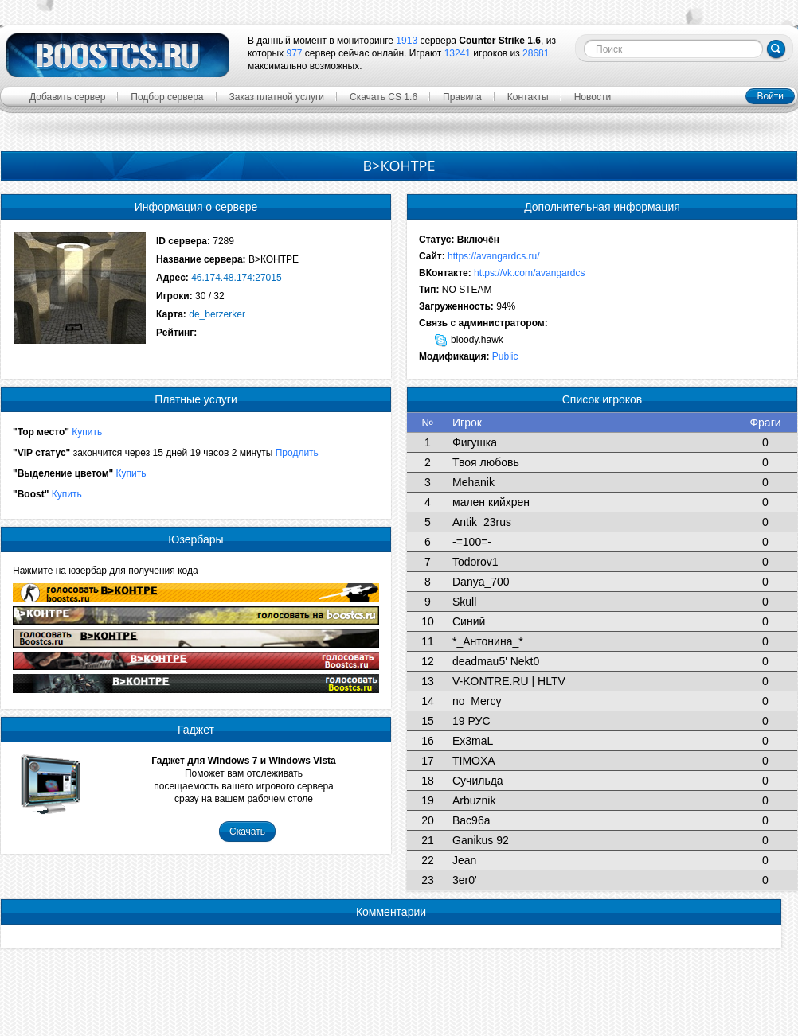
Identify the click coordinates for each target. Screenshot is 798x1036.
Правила (462, 97)
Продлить (297, 452)
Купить (87, 432)
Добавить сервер (67, 97)
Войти (770, 96)
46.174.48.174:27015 (236, 277)
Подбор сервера (167, 97)
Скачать (247, 831)
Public (505, 356)
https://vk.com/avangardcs (529, 272)
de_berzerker (217, 314)
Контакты (528, 97)
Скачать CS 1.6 (383, 97)
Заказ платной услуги (277, 97)
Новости (592, 97)
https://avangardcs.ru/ (493, 256)
